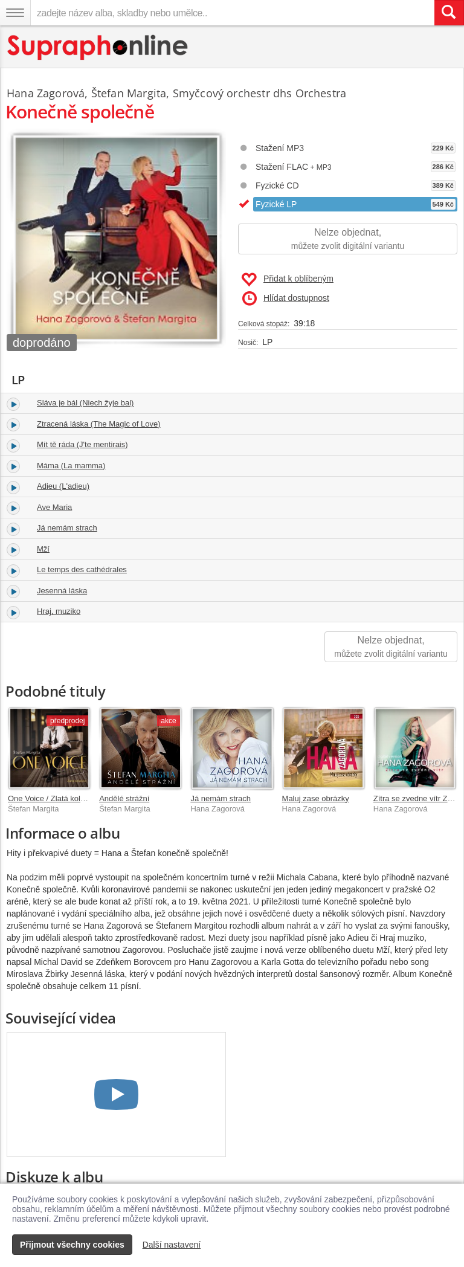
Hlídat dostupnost (285, 298)
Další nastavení (172, 1244)
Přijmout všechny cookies (72, 1244)
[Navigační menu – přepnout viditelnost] (15, 12)
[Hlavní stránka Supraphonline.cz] (98, 47)
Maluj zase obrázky (315, 798)
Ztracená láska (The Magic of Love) (98, 423)
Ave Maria (54, 507)
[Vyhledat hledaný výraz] (449, 12)
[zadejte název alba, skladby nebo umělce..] (232, 12)
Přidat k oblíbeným (287, 279)
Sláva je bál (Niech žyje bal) (85, 402)
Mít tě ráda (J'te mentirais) (82, 444)
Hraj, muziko (58, 611)
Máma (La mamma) (71, 465)
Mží (43, 548)
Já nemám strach (67, 527)
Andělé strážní (124, 798)
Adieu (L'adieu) (63, 486)
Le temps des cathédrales (82, 569)
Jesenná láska (62, 590)
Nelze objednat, (348, 239)
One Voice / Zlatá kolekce (52, 798)
